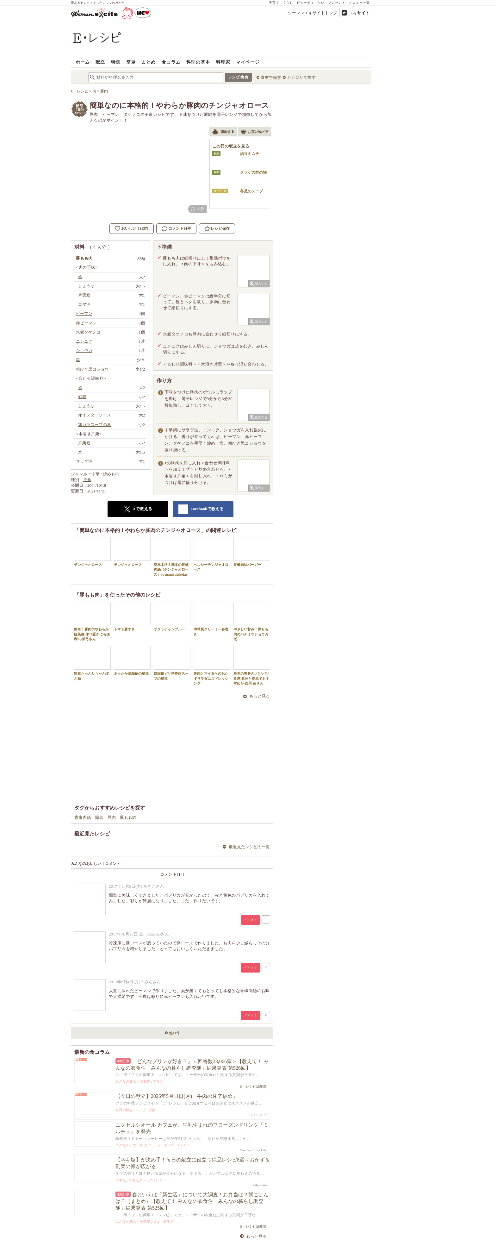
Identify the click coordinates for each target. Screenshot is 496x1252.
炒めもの (111, 474)
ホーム (83, 62)
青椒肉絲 (82, 817)
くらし (288, 2)
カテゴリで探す (301, 77)
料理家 (223, 62)
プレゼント (336, 2)
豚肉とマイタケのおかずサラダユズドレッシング (212, 665)
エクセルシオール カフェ (135, 1145)
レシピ (140, 1110)
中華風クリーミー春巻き (212, 619)
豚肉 (112, 817)
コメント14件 (176, 228)
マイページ (248, 62)
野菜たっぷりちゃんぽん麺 (92, 663)
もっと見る (259, 696)
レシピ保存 (220, 228)
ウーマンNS (179, 1145)
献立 (100, 62)
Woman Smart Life (253, 1150)
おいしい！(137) (134, 228)
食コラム (171, 62)
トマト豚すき (132, 616)
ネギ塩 (120, 1180)
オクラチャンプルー (172, 616)
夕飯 (152, 1110)
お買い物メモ (255, 132)
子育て (274, 2)
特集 (116, 62)
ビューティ (305, 2)
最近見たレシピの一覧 (249, 846)
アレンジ (156, 1180)
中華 (95, 474)
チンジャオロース (92, 552)
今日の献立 (124, 1110)
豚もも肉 (128, 817)
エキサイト (359, 12)
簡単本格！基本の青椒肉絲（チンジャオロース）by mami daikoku (172, 556)
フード (162, 1145)
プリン (158, 1081)
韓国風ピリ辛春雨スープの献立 (172, 663)
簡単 (131, 62)
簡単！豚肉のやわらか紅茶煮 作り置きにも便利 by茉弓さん (92, 621)
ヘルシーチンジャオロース (212, 554)
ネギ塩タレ (137, 1180)
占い (321, 2)
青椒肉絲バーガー (251, 552)
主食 (87, 479)
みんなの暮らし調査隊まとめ (138, 1222)
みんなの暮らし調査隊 (132, 1081)
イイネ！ (250, 920)
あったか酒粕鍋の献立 (132, 660)
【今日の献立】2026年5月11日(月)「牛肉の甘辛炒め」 (176, 1096)
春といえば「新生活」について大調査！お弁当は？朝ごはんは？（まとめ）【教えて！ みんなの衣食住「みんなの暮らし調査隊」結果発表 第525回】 (192, 1201)
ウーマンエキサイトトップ (312, 12)
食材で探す (271, 77)
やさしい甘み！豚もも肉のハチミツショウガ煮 (251, 621)
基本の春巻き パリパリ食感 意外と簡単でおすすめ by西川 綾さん (251, 665)
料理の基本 (198, 62)
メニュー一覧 (359, 2)
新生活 (168, 1222)
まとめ (148, 62)
